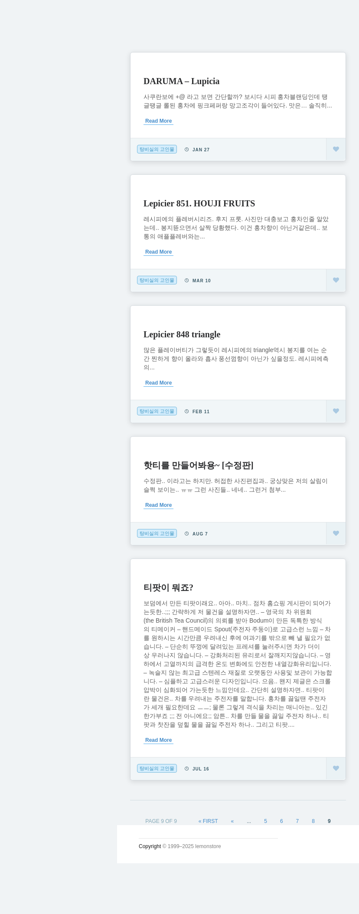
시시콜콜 (33, 154)
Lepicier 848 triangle (182, 334)
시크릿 (29, 215)
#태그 (27, 256)
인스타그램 (36, 296)
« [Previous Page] (232, 821)
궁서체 (29, 135)
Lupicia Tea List (46, 276)
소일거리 (33, 175)
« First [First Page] (208, 821)
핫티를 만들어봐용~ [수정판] (199, 465)
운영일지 (33, 195)
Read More (158, 121)
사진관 (29, 236)
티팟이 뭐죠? (168, 587)
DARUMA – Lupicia (182, 81)
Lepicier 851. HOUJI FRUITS (199, 203)
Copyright (150, 846)
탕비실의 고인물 (157, 149)
